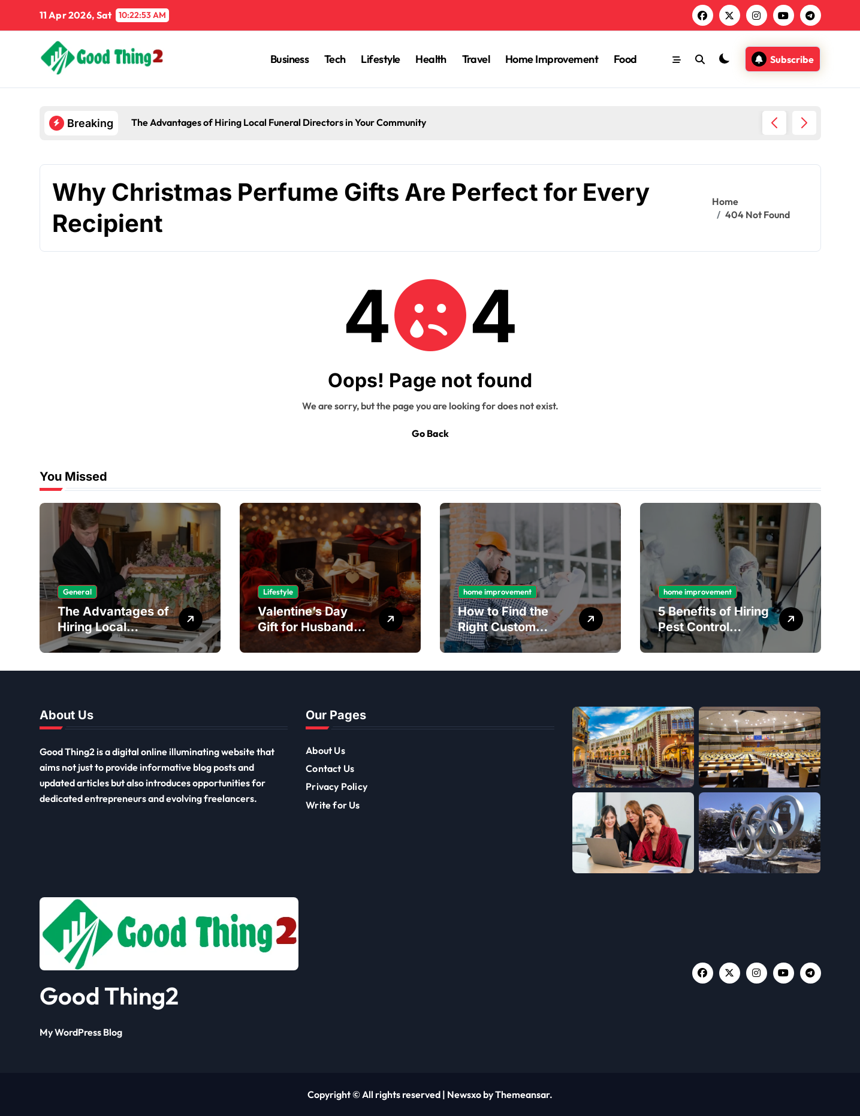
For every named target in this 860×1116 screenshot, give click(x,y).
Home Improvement (551, 59)
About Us (325, 750)
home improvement (497, 591)
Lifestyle (380, 59)
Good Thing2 (109, 996)
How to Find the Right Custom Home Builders (503, 627)
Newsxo (464, 1094)
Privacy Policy (336, 786)
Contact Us (330, 768)
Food (625, 59)
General (77, 591)
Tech (335, 59)
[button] (804, 123)
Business (289, 59)
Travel (476, 59)
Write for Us (333, 805)
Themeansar (522, 1094)
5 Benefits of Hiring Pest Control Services (713, 627)
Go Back (430, 433)
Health (430, 59)
